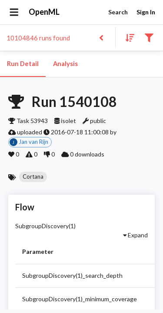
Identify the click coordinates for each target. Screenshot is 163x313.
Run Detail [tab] (23, 63)
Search (118, 12)
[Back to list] (101, 37)
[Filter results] (149, 37)
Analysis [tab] (65, 63)
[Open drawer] (14, 12)
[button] (33, 177)
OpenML (44, 12)
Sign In (146, 12)
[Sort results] (127, 37)
